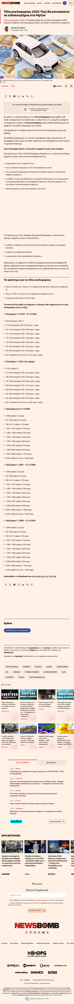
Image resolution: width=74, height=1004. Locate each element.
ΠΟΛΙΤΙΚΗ (47, 3)
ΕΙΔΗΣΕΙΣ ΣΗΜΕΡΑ (62, 666)
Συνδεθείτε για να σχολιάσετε (17, 630)
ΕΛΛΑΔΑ (39, 3)
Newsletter (19, 656)
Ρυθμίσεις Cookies (58, 943)
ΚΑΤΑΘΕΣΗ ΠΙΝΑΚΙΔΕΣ (50, 672)
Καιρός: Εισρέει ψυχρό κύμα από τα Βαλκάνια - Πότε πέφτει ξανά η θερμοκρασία (46, 740)
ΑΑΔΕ (63, 672)
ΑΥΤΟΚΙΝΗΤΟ (9, 677)
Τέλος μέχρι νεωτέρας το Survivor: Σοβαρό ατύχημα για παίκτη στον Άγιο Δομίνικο (64, 705)
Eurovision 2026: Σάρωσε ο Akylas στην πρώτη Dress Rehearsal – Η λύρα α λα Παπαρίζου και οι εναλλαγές (57, 862)
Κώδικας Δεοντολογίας (43, 943)
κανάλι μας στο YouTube (45, 576)
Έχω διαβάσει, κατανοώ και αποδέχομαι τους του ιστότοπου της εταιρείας (37, 900)
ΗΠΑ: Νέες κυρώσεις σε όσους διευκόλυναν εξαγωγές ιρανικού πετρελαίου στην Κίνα (33, 795)
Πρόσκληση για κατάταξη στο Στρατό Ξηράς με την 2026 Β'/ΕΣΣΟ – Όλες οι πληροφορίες (37, 772)
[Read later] (71, 86)
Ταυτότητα (4, 943)
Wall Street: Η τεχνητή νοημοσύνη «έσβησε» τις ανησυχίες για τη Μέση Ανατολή (36, 812)
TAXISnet (21, 677)
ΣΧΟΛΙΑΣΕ (57, 86)
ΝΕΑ (7, 672)
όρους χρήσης (42, 900)
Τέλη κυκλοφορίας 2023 (14, 20)
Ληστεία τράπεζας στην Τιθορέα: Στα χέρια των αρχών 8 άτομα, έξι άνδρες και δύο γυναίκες (9, 740)
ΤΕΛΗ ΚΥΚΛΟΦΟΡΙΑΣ (12, 666)
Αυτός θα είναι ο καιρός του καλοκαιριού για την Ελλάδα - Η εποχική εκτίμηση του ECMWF (64, 740)
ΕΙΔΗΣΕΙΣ (49, 666)
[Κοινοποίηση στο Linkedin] (23, 96)
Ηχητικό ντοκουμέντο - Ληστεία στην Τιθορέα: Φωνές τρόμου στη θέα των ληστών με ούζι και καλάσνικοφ (11, 861)
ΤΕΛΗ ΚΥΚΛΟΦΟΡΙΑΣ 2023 (36, 677)
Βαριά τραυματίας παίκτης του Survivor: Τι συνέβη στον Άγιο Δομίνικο (9, 705)
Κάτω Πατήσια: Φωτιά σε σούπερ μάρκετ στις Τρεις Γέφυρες (46, 704)
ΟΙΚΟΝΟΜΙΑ (5, 86)
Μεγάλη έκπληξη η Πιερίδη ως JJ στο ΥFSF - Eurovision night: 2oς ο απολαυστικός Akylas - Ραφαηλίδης (34, 861)
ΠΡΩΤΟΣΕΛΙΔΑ (56, 3)
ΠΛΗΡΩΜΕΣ (26, 666)
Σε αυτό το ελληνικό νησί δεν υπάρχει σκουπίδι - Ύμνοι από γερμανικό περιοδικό (27, 739)
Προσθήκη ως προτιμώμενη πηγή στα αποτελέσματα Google (36, 109)
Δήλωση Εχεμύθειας (27, 943)
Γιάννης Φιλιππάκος (18, 28)
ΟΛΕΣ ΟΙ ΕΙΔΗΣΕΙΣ (29, 3)
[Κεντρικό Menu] (71, 3)
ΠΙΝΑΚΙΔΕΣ (16, 672)
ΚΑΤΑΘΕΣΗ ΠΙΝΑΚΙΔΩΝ (32, 672)
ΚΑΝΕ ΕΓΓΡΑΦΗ (37, 910)
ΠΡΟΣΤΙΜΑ (38, 666)
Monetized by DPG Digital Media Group (43, 980)
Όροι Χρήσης (14, 943)
